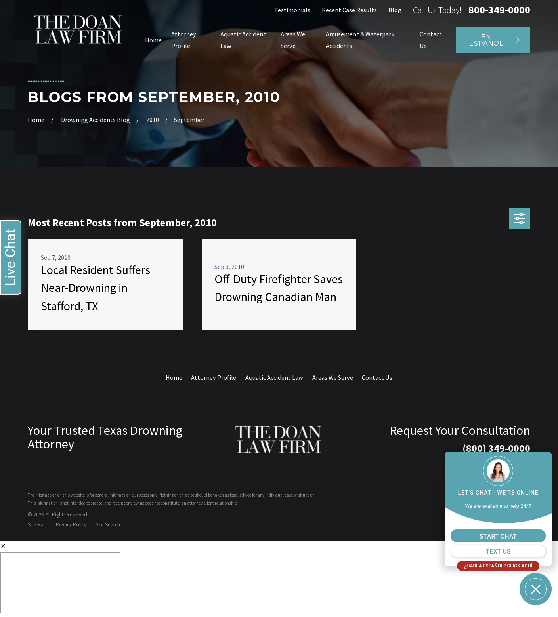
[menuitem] (37, 524)
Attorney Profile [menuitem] (183, 40)
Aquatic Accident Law (274, 377)
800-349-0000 (499, 10)
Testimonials (292, 10)
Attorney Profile (213, 377)
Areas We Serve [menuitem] (293, 40)
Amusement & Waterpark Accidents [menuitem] (360, 40)
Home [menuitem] (153, 40)
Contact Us (377, 377)
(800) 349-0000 (496, 448)
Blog (394, 10)
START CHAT (498, 536)
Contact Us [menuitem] (431, 40)
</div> (60, 582)
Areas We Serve (332, 377)
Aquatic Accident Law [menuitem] (243, 40)
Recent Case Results (349, 10)
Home (174, 377)
